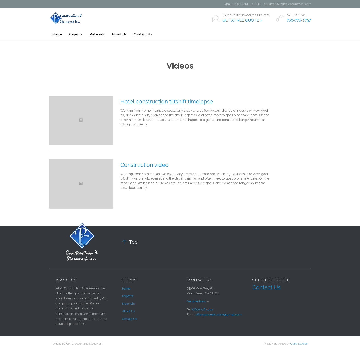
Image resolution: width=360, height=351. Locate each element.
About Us (128, 311)
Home (126, 288)
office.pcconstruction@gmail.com (219, 314)
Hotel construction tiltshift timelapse (166, 101)
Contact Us (129, 318)
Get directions (196, 301)
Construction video (144, 165)
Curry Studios (298, 343)
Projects (127, 296)
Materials (128, 303)
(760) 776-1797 (202, 309)
